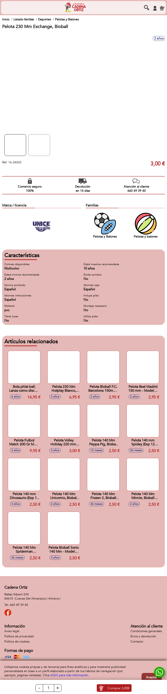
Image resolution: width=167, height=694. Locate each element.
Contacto (136, 641)
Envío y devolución (143, 636)
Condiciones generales (146, 631)
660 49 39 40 (19, 605)
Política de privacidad (19, 636)
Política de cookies (17, 641)
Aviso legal (11, 631)
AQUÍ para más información (69, 675)
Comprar (118, 688)
